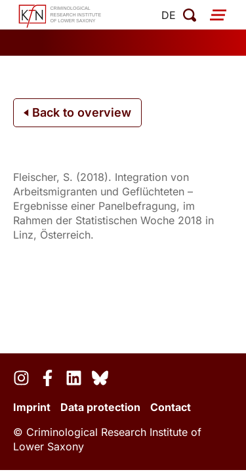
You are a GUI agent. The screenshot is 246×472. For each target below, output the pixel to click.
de (168, 15)
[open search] (189, 15)
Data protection (100, 407)
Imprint (32, 407)
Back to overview (77, 112)
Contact (170, 407)
